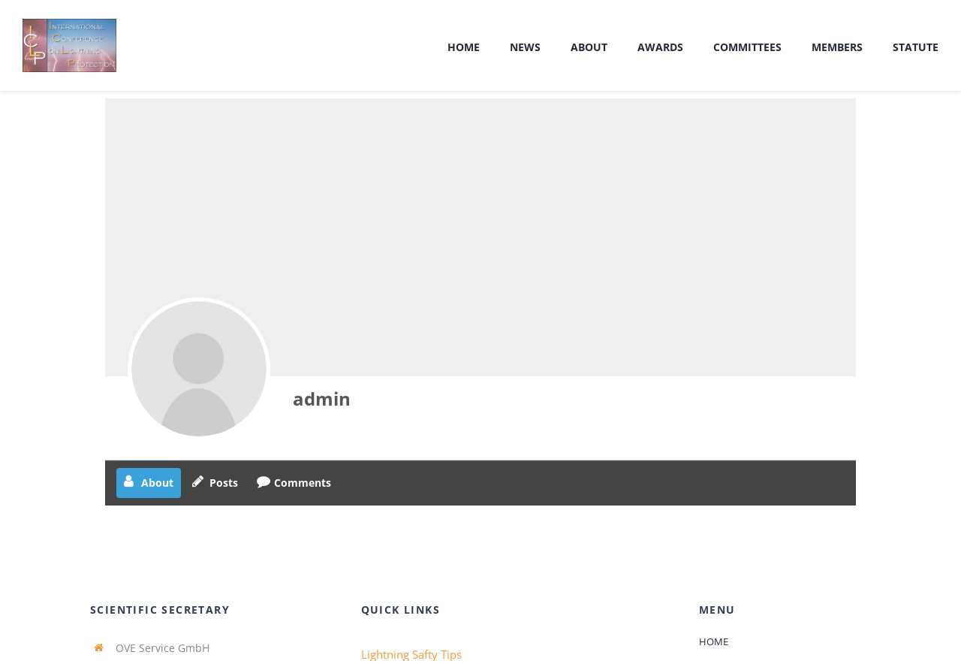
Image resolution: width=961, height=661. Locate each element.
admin (322, 398)
